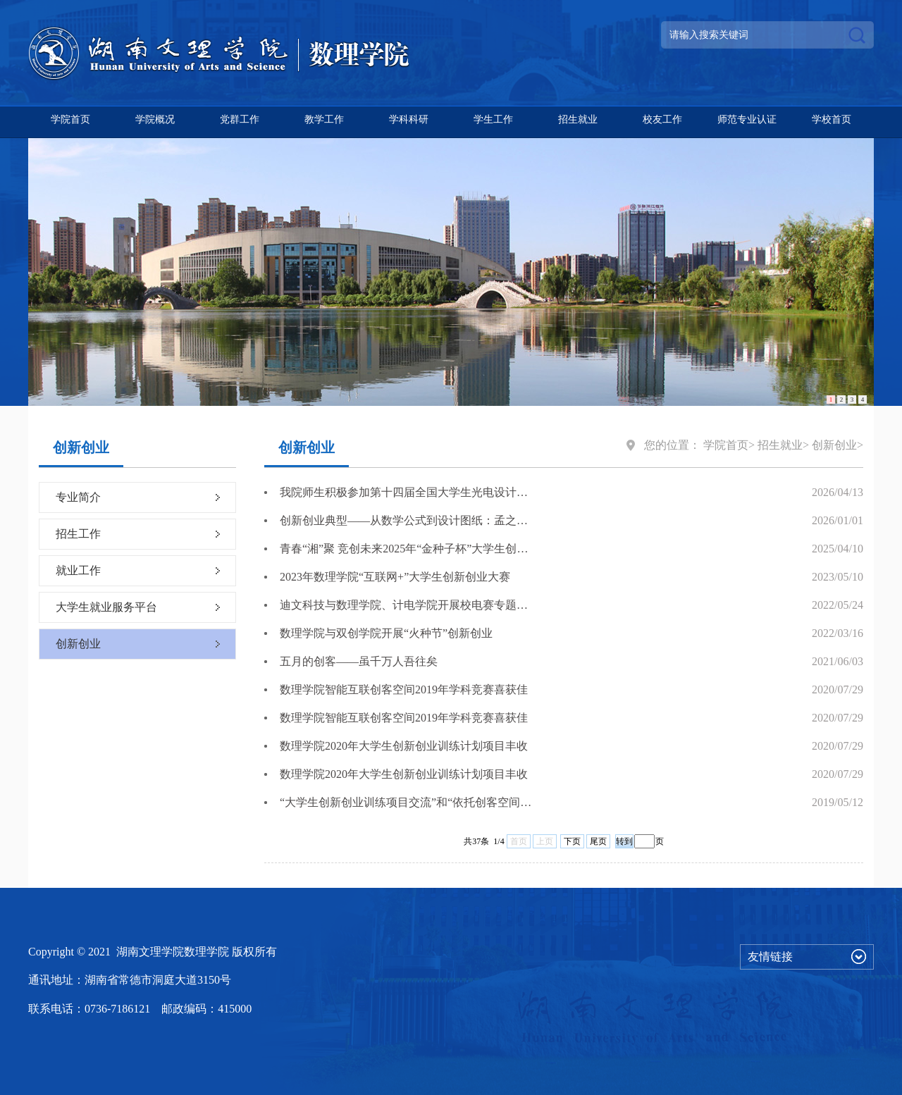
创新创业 (78, 644)
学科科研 (408, 119)
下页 (572, 841)
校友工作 (662, 119)
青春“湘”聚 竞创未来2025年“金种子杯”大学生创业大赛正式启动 (406, 549)
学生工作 (493, 119)
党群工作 (239, 119)
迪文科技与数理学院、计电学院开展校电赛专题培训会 (406, 605)
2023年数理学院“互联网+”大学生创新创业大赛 (395, 577)
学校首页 (831, 119)
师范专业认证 (747, 119)
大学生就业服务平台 (106, 607)
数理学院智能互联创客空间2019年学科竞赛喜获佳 (404, 689)
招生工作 (78, 534)
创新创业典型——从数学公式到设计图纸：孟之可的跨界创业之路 (406, 520)
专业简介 (78, 497)
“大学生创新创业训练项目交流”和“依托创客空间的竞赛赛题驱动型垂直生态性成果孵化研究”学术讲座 (406, 802)
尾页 (598, 841)
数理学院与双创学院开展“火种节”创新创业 (386, 633)
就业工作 (78, 570)
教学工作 (324, 119)
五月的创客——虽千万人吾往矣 (359, 661)
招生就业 (578, 119)
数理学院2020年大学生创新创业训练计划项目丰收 (404, 746)
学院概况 (155, 119)
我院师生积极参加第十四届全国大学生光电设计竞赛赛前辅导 (406, 492)
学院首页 (70, 119)
